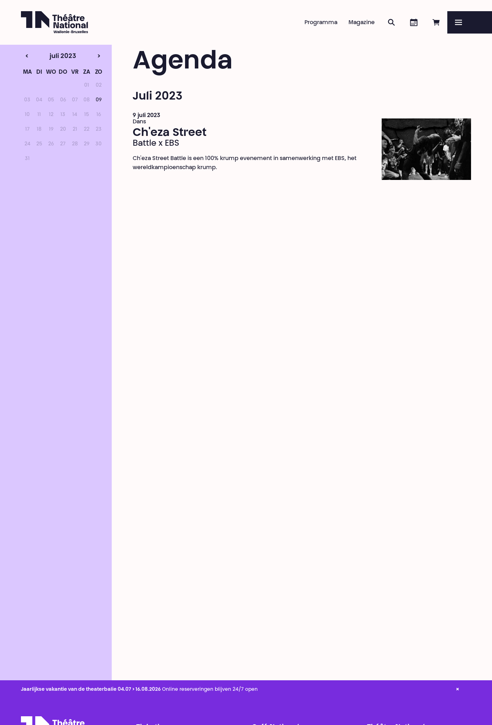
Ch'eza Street (169, 133)
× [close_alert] (458, 690)
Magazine (361, 23)
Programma (320, 23)
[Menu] (469, 22)
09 (99, 100)
